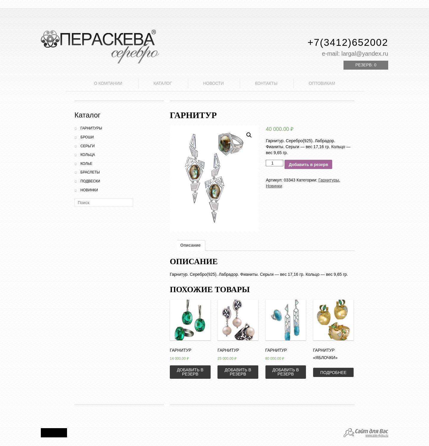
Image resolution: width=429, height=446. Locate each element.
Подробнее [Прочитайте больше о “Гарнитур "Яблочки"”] (333, 372)
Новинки (89, 190)
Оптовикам (322, 83)
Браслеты (90, 172)
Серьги (87, 146)
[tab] (190, 245)
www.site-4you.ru (377, 435)
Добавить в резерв (308, 164)
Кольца (87, 155)
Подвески (90, 181)
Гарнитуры (91, 128)
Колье (86, 164)
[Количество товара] (274, 163)
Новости (213, 83)
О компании (108, 83)
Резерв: (365, 64)
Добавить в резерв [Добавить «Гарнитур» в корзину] (190, 371)
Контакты (266, 83)
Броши (87, 137)
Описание (190, 245)
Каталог (162, 83)
